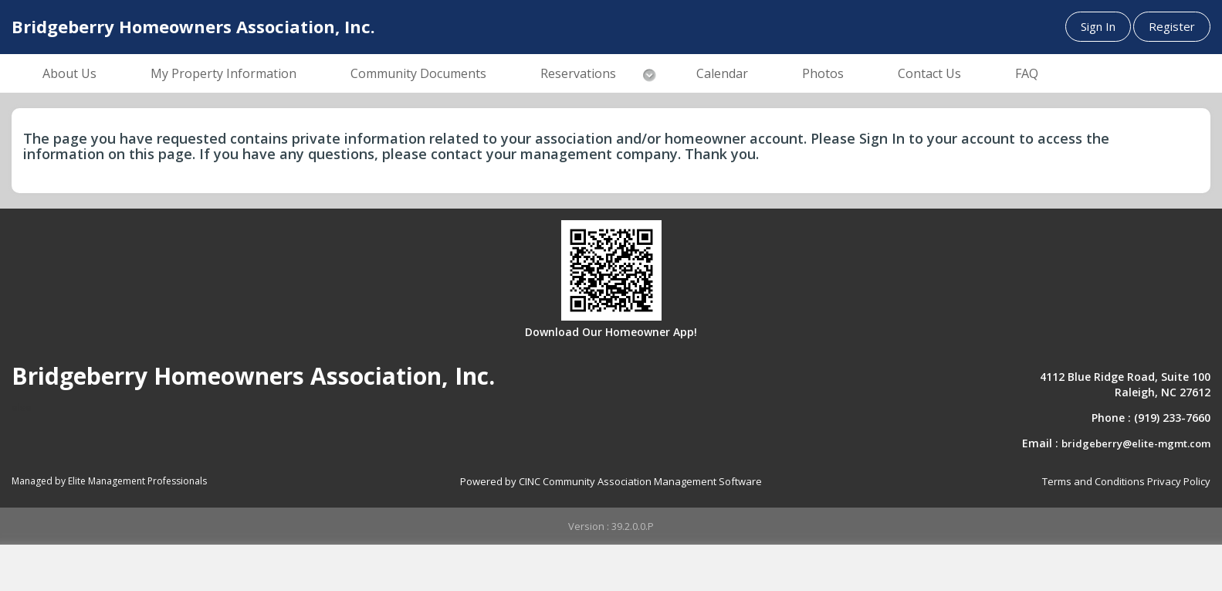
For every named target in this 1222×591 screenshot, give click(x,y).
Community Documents (418, 73)
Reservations (578, 73)
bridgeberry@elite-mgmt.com (1135, 443)
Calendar (722, 73)
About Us (69, 73)
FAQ (1026, 73)
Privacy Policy (1178, 481)
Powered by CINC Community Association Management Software (611, 481)
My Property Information (223, 73)
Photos (823, 73)
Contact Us (929, 73)
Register (1172, 26)
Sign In (1098, 26)
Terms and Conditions (1093, 481)
